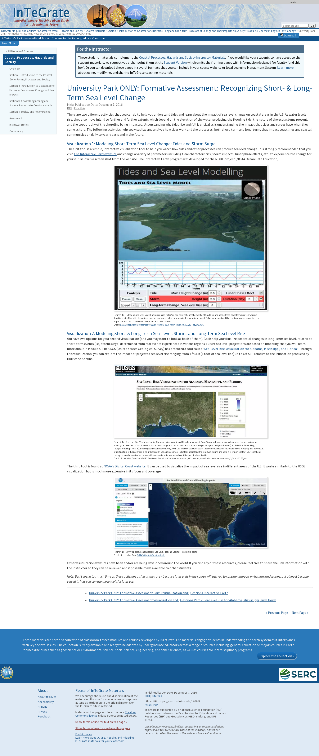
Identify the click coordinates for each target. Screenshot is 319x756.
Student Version (175, 62)
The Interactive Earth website (95, 154)
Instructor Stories (18, 124)
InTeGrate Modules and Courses (18, 30)
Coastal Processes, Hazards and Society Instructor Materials (182, 57)
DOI (69, 108)
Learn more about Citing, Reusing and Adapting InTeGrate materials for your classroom (104, 739)
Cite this (79, 108)
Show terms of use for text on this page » (101, 722)
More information (83, 734)
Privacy (42, 711)
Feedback (44, 716)
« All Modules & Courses (19, 51)
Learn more (285, 67)
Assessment (15, 118)
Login (293, 2)
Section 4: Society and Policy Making (29, 111)
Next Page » (300, 612)
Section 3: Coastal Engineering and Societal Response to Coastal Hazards (30, 103)
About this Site (47, 697)
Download (288, 35)
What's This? (151, 704)
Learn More (8, 43)
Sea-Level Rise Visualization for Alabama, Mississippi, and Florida (250, 349)
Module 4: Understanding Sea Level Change (271, 30)
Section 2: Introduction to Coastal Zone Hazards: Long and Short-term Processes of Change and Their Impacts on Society (176, 30)
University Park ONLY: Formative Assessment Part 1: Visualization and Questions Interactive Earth (158, 593)
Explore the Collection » (277, 656)
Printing (43, 706)
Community (16, 131)
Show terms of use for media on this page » (102, 728)
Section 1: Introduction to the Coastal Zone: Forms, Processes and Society (30, 77)
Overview (14, 68)
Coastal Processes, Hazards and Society (60, 30)
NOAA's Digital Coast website (124, 466)
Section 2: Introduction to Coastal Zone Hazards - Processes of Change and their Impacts (32, 90)
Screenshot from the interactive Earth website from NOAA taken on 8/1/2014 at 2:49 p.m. (162, 324)
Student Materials (95, 30)
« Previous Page (277, 612)
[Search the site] (295, 26)
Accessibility (46, 702)
